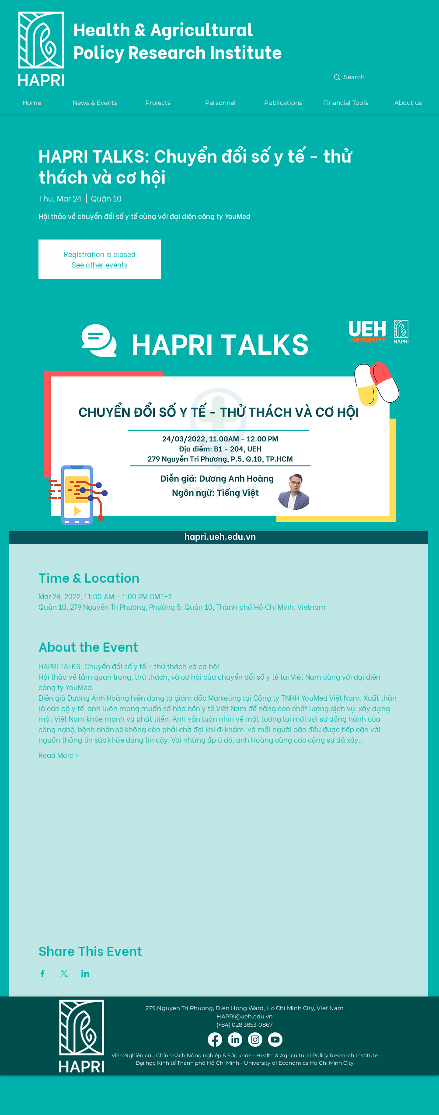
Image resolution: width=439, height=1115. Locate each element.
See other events (100, 264)
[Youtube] (275, 1039)
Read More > (58, 755)
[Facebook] (215, 1039)
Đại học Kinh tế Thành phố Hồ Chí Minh (187, 1062)
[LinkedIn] (235, 1039)
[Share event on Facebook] (42, 973)
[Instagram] (255, 1039)
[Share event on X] (64, 973)
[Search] (379, 77)
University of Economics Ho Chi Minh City (299, 1062)
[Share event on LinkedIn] (85, 973)
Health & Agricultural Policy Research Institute (177, 39)
